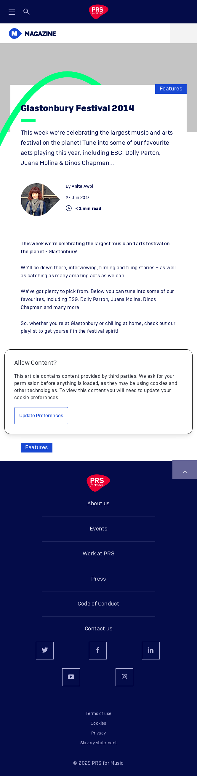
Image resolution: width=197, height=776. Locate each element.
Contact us (98, 629)
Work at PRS (98, 554)
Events (98, 529)
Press (98, 579)
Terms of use (99, 714)
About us (98, 503)
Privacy (98, 733)
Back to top (184, 472)
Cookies (98, 723)
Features (171, 89)
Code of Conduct (98, 604)
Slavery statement (98, 743)
